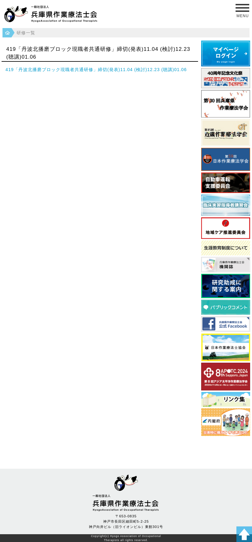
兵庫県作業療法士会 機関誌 (225, 264)
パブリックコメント (225, 307)
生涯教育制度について (225, 247)
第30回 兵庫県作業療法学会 (225, 104)
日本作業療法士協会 (225, 347)
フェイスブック (225, 323)
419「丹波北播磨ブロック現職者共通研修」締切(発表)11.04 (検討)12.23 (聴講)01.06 (96, 69)
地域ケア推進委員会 (225, 228)
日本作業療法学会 (225, 159)
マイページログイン (225, 53)
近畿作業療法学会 (225, 132)
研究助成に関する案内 (225, 286)
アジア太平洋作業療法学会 (225, 376)
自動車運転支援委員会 (225, 182)
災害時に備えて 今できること (225, 422)
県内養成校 (225, 399)
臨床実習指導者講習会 (225, 205)
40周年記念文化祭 (225, 78)
